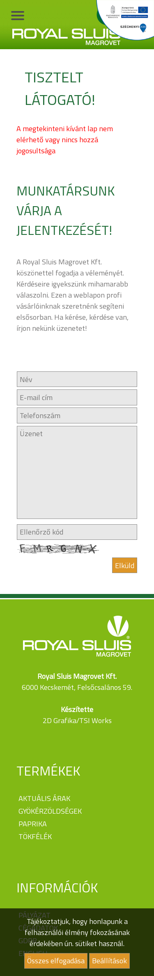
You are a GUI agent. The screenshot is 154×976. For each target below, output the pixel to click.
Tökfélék (35, 836)
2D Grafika (59, 720)
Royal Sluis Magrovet (66, 24)
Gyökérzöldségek (50, 811)
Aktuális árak (44, 798)
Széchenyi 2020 (124, 20)
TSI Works (95, 720)
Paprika (32, 823)
